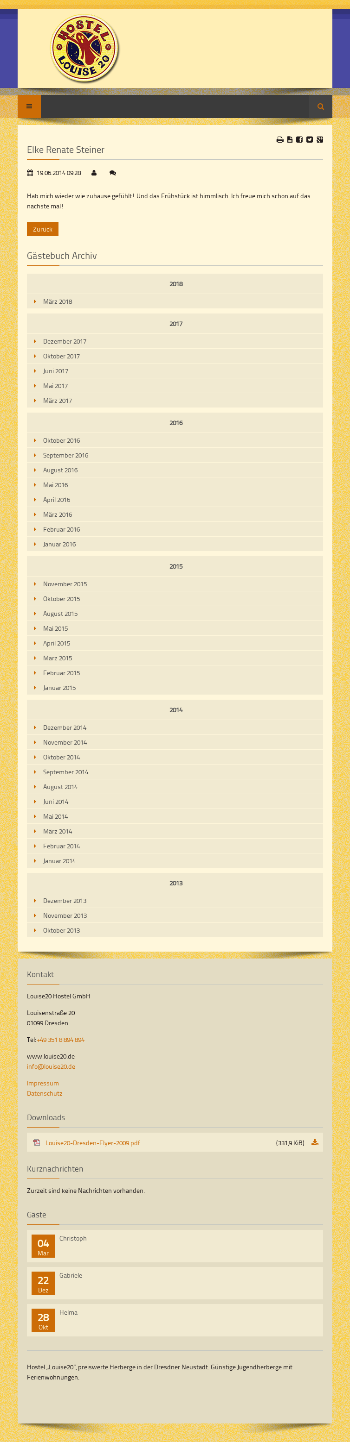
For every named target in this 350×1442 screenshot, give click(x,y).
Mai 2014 (55, 816)
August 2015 (60, 613)
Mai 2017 (55, 385)
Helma (68, 1312)
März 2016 (57, 514)
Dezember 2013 (64, 900)
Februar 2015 (61, 672)
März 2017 (57, 400)
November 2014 (65, 742)
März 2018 (57, 301)
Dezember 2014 (64, 727)
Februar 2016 (61, 529)
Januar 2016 (59, 543)
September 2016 (65, 455)
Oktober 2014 (61, 756)
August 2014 (60, 786)
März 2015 (57, 657)
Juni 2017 (55, 370)
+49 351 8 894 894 (60, 1039)
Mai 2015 (55, 628)
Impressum (43, 1082)
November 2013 (65, 915)
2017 (175, 323)
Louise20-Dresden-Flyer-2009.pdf (175, 1142)
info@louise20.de (51, 1066)
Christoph (73, 1238)
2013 (175, 882)
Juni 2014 (55, 801)
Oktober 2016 (61, 440)
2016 (175, 422)
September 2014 (65, 771)
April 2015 (56, 643)
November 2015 (65, 583)
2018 (175, 283)
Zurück (42, 229)
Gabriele (70, 1275)
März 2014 (57, 831)
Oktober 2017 (61, 355)
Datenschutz (45, 1093)
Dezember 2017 (64, 341)
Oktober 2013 (61, 930)
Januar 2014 (59, 860)
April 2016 (56, 499)
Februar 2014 (61, 845)
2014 (175, 709)
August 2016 (60, 469)
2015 (175, 566)
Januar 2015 (59, 687)
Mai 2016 (55, 484)
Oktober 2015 (61, 598)
